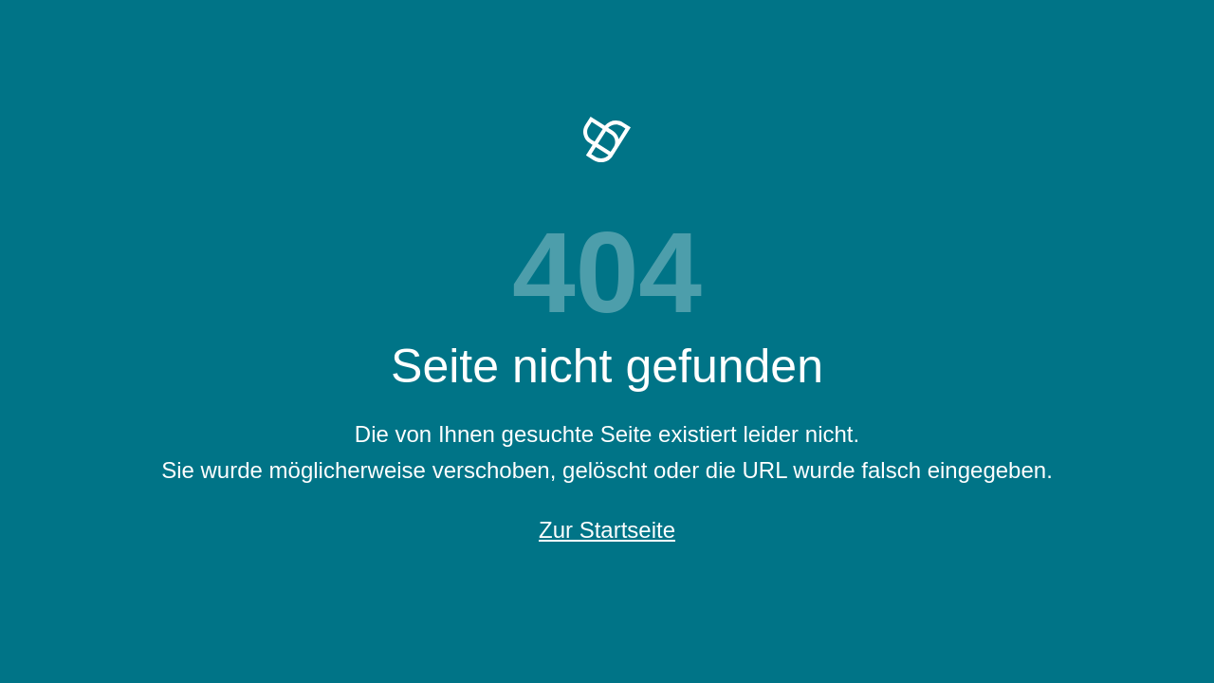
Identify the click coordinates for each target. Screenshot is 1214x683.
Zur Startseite (607, 530)
